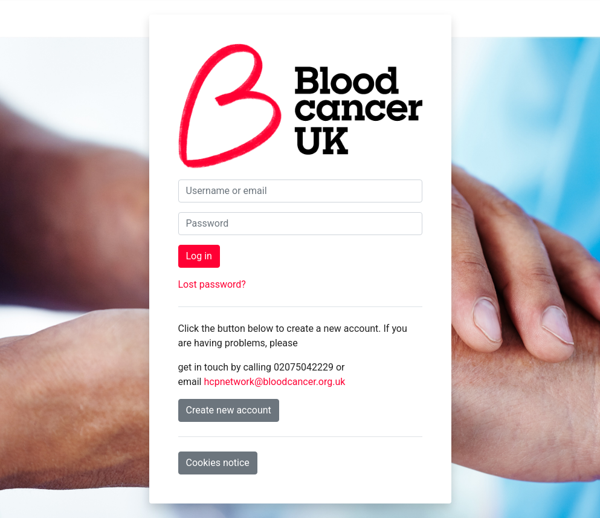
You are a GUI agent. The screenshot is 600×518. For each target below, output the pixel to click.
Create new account (228, 410)
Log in (199, 256)
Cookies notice (218, 462)
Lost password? (212, 284)
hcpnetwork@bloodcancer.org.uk (274, 381)
